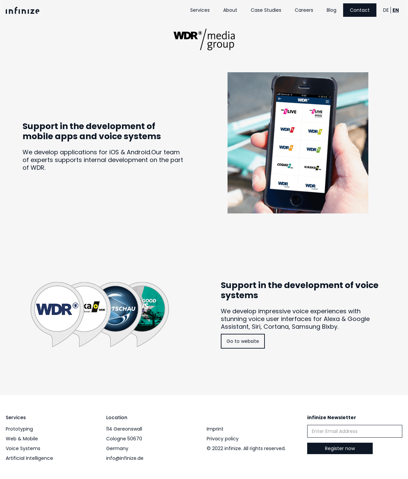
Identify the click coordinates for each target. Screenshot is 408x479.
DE (386, 10)
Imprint (215, 429)
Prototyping (19, 429)
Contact (360, 10)
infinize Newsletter (331, 417)
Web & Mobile (22, 438)
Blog (331, 10)
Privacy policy (223, 438)
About (230, 10)
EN (396, 10)
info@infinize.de (125, 458)
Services (200, 10)
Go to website (243, 341)
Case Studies (266, 10)
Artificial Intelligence (29, 458)
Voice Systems (23, 448)
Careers (304, 10)
